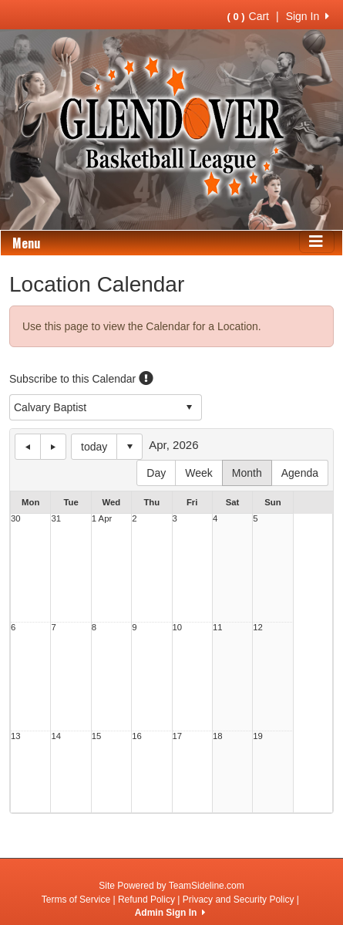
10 (178, 627)
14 (56, 736)
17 (178, 736)
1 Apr (102, 519)
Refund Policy (146, 899)
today (94, 447)
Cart (248, 16)
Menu (26, 243)
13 (16, 736)
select (189, 407)
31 (56, 519)
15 (97, 736)
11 (218, 627)
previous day (28, 447)
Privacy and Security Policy (238, 899)
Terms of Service (76, 899)
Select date (129, 447)
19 (258, 736)
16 (137, 736)
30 (16, 519)
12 (258, 627)
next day (53, 447)
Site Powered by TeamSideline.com (171, 885)
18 (218, 736)
